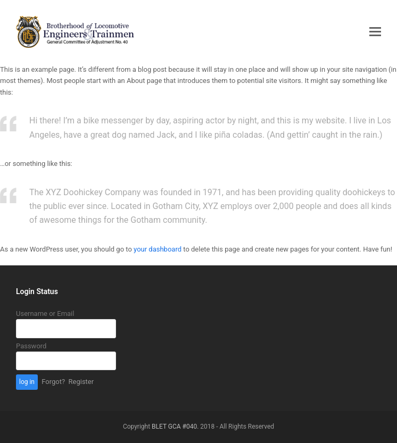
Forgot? (53, 382)
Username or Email (45, 313)
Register (81, 382)
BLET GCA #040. (175, 426)
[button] (375, 32)
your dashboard (157, 249)
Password (31, 346)
